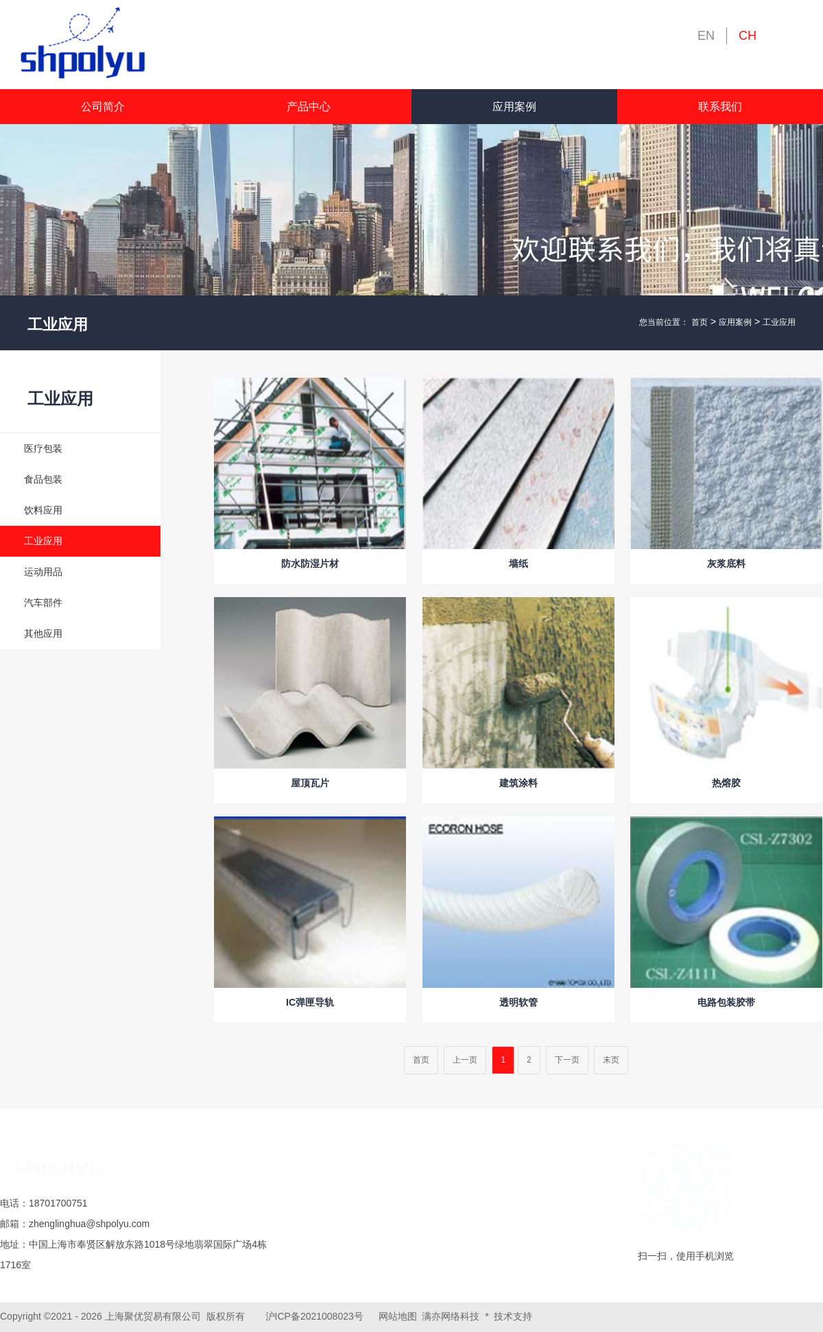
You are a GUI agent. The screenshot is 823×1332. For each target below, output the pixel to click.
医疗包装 (43, 448)
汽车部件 (43, 602)
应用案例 (514, 106)
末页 (611, 1060)
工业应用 (779, 322)
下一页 (567, 1060)
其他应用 (43, 633)
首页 (699, 322)
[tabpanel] (411, 237)
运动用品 (43, 571)
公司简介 (103, 106)
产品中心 (309, 106)
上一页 (465, 1060)
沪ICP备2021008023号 (314, 1316)
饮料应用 (43, 510)
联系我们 (720, 106)
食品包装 (43, 479)
